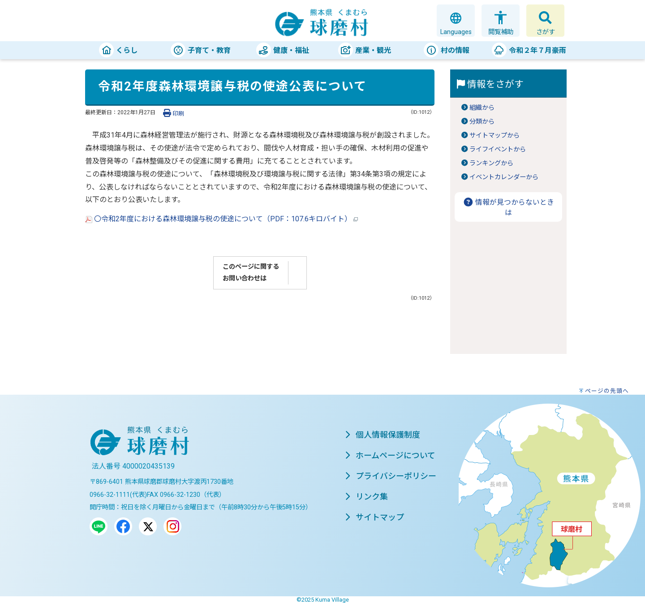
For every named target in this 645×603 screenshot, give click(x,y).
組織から (481, 108)
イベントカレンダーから (503, 177)
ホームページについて (390, 455)
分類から (481, 121)
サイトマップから (494, 135)
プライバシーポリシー (390, 476)
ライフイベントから (497, 149)
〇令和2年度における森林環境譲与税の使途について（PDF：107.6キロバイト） (221, 219)
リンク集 (366, 496)
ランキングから (491, 163)
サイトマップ (374, 517)
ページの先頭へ (607, 391)
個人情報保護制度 (382, 434)
